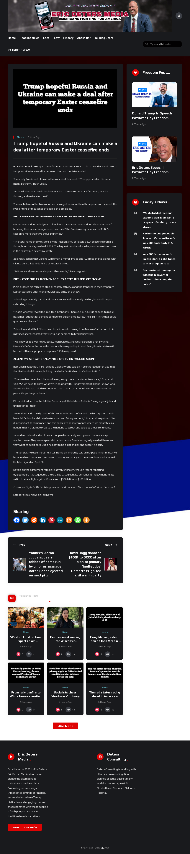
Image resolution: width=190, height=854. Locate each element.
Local (46, 37)
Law (57, 37)
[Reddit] (34, 520)
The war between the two (28, 204)
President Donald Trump (27, 166)
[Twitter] (25, 520)
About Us (83, 37)
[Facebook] (16, 520)
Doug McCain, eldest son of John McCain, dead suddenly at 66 (104, 641)
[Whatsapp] (77, 520)
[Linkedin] (43, 520)
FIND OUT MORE (25, 827)
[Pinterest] (51, 520)
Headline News (29, 37)
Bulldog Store (104, 37)
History (68, 37)
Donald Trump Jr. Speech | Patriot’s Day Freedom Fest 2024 (153, 117)
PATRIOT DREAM (19, 50)
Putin (16, 286)
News (20, 137)
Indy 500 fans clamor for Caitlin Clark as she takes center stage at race (159, 259)
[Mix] (69, 520)
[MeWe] (60, 520)
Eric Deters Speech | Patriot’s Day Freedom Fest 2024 (150, 172)
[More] (86, 520)
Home (12, 37)
